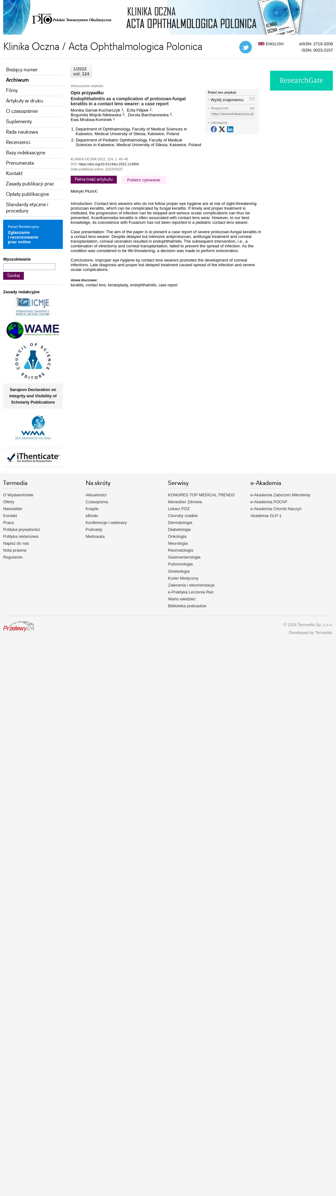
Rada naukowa (22, 132)
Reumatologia (180, 550)
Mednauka (95, 536)
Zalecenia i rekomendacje (191, 585)
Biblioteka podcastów (187, 606)
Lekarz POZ (179, 508)
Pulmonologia (180, 564)
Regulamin (13, 557)
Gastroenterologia (184, 557)
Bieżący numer (22, 70)
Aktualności (96, 495)
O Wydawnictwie (18, 495)
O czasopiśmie (22, 111)
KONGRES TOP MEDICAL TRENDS (201, 495)
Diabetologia (179, 529)
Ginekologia (179, 571)
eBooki (92, 515)
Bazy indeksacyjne (25, 153)
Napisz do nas (16, 543)
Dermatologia (180, 522)
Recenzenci (18, 142)
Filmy (12, 90)
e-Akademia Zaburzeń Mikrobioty (281, 495)
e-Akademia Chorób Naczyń (276, 508)
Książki (92, 508)
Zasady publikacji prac (30, 184)
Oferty (8, 501)
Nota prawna (14, 550)
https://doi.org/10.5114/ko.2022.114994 (109, 164)
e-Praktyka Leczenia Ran (191, 592)
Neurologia (178, 543)
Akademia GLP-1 (266, 515)
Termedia (323, 632)
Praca (8, 522)
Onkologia (177, 536)
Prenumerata (20, 163)
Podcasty (94, 529)
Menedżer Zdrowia (185, 501)
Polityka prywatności (21, 529)
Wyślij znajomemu (227, 99)
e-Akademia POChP (269, 501)
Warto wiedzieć (182, 599)
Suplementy (19, 121)
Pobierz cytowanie (143, 180)
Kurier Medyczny (183, 578)
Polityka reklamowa (20, 536)
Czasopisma (97, 501)
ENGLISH (271, 43)
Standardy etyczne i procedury (27, 208)
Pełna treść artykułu (94, 179)
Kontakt (14, 173)
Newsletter (12, 508)
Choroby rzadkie (183, 515)
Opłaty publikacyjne (27, 194)
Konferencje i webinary (106, 522)
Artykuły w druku (24, 101)
